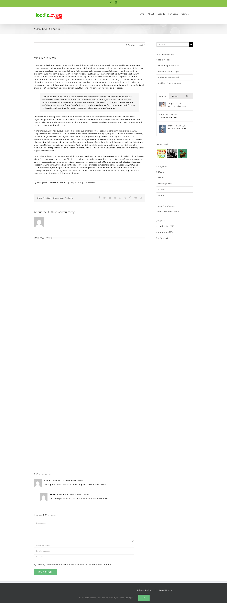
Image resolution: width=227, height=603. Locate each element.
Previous (132, 45)
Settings (129, 597)
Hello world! (164, 60)
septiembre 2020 (166, 226)
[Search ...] (172, 44)
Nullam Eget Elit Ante (168, 65)
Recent (175, 96)
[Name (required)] (84, 545)
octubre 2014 (164, 238)
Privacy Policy (144, 590)
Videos (161, 189)
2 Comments (89, 183)
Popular (162, 96)
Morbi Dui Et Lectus (168, 114)
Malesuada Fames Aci (168, 77)
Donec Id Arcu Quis (177, 126)
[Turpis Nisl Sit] (162, 103)
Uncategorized (165, 183)
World (161, 195)
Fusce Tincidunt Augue (169, 71)
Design (73, 183)
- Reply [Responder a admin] (79, 480)
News (79, 183)
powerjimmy (42, 183)
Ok (144, 597)
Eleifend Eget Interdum (169, 83)
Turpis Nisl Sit (174, 103)
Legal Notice (165, 590)
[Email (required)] (84, 551)
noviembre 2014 (165, 232)
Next (141, 45)
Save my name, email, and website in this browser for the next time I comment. (74, 564)
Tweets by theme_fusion (167, 211)
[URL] (84, 557)
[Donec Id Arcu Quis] (162, 126)
